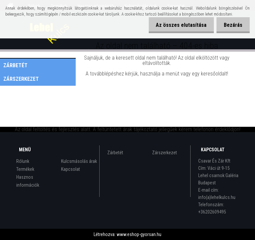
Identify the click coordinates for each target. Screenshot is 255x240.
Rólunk (22, 161)
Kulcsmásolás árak (79, 161)
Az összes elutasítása (178, 25)
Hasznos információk (27, 181)
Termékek (25, 169)
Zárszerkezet (21, 79)
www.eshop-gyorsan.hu (139, 234)
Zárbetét (15, 65)
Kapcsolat (70, 169)
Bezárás (232, 25)
